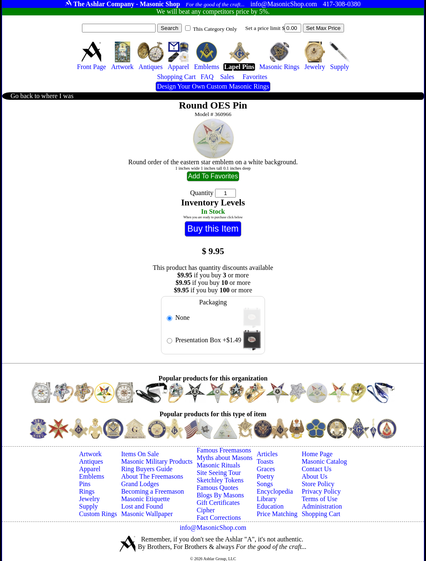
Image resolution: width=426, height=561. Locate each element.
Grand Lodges (140, 483)
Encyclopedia (275, 491)
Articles (267, 453)
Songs (265, 483)
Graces (266, 468)
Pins (85, 483)
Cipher (206, 510)
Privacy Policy (321, 491)
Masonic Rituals (218, 465)
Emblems (91, 476)
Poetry (265, 476)
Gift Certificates (218, 502)
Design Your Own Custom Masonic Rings (213, 86)
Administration (322, 506)
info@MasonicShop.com (213, 527)
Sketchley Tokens (220, 480)
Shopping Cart (321, 513)
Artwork (90, 453)
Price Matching (277, 513)
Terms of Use (319, 498)
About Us (314, 476)
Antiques (91, 461)
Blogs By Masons (220, 495)
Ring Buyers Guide (147, 468)
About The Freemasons (152, 476)
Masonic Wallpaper (147, 513)
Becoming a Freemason (152, 491)
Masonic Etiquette (145, 498)
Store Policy (318, 483)
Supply (88, 506)
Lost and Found (142, 506)
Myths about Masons (225, 457)
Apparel (90, 468)
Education (270, 506)
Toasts (265, 461)
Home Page (317, 453)
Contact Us (317, 468)
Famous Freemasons (224, 450)
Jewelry (89, 498)
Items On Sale (140, 453)
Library (267, 498)
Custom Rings (98, 513)
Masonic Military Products (157, 461)
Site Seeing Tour (219, 472)
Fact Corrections (219, 517)
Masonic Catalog (324, 461)
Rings (86, 491)
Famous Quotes (217, 487)
